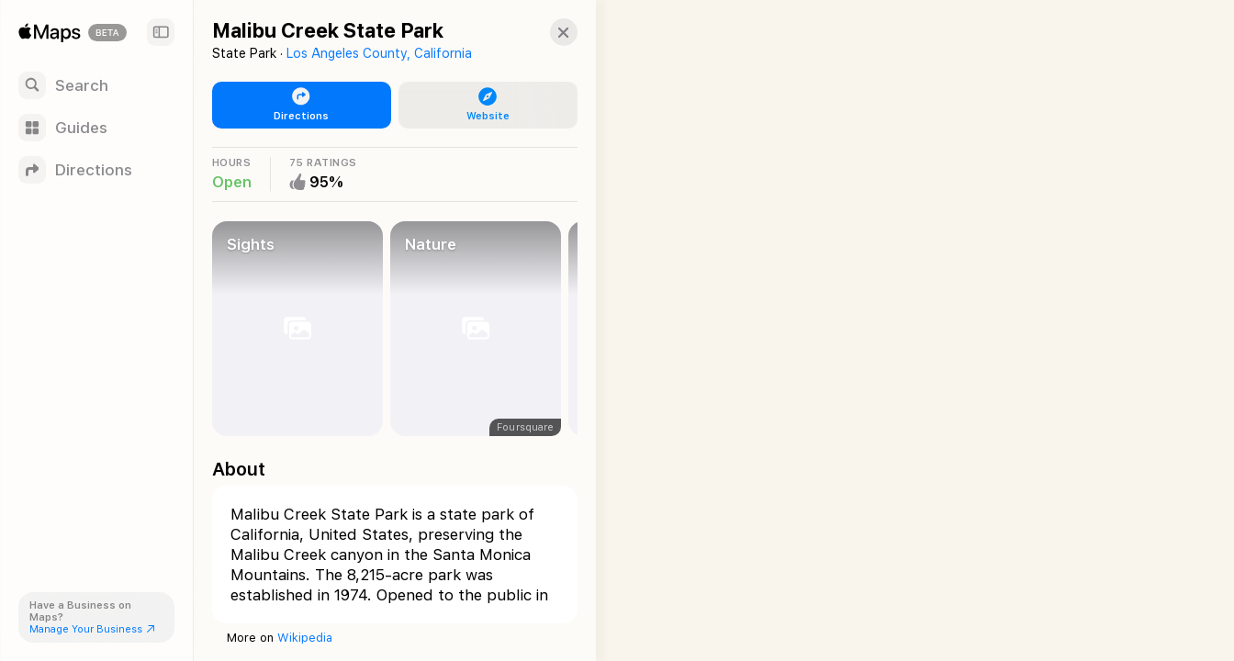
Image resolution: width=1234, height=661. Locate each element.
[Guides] (96, 127)
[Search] (96, 85)
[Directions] (96, 170)
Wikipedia (304, 637)
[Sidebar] (160, 32)
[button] (547, 32)
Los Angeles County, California (379, 53)
